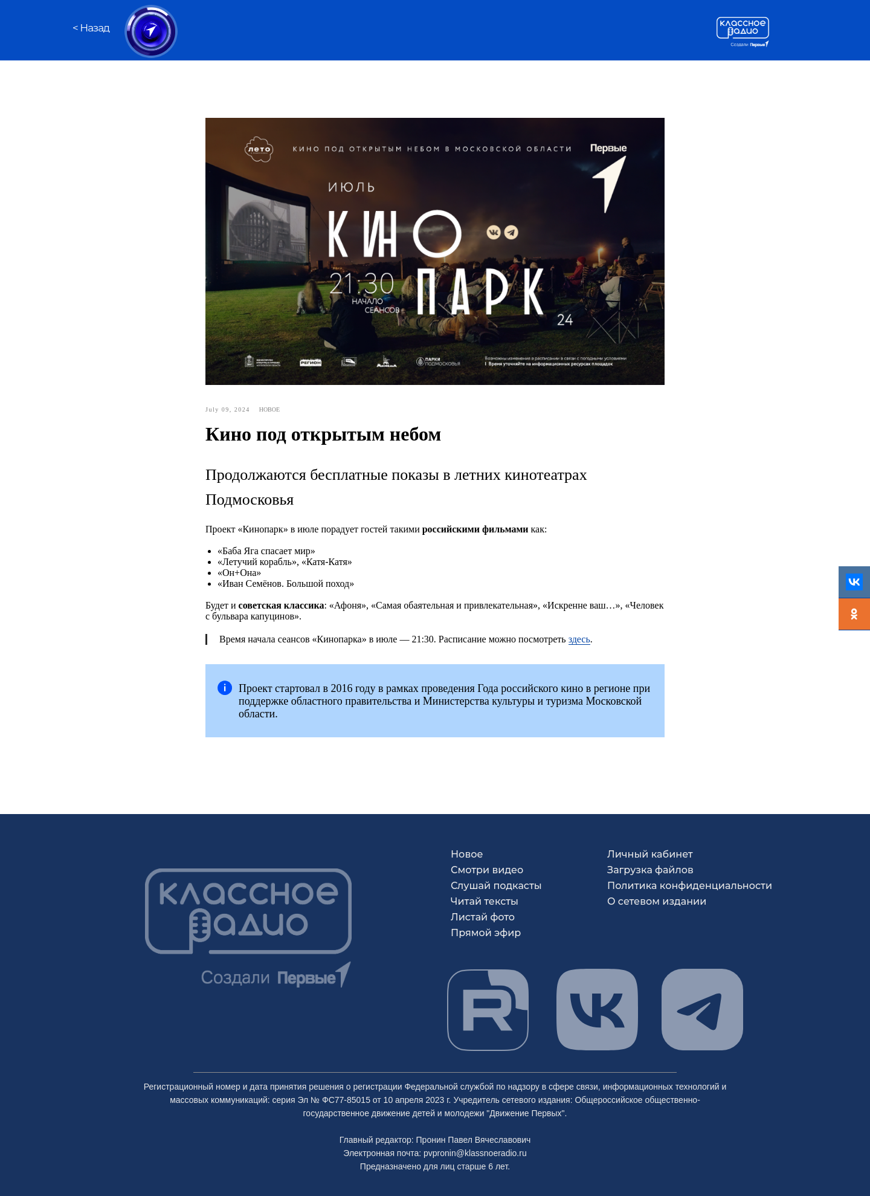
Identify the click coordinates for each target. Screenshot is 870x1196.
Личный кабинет (650, 854)
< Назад (90, 28)
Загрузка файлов (650, 870)
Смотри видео (487, 870)
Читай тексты (484, 901)
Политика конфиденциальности (689, 885)
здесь (579, 639)
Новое (467, 854)
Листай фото (483, 917)
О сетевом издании (656, 901)
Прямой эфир (486, 933)
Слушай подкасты (496, 885)
